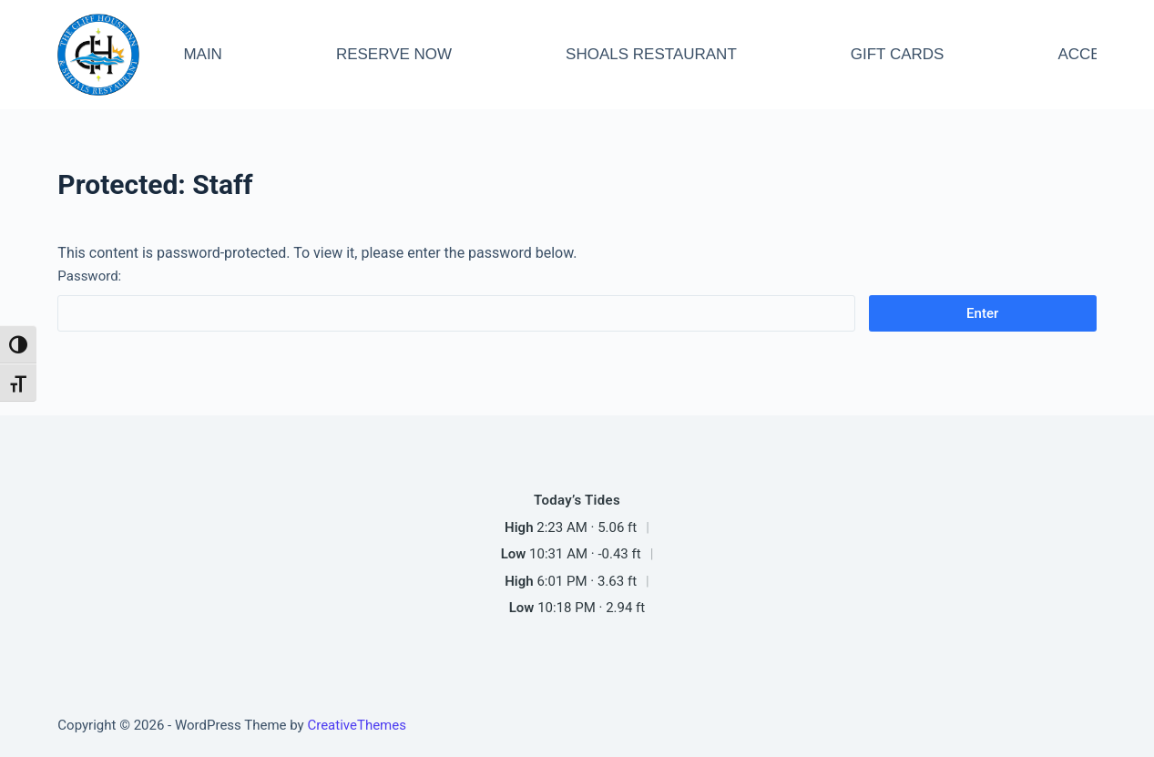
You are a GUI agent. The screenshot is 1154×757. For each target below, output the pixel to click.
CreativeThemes (356, 725)
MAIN (202, 54)
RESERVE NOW (394, 54)
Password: (455, 300)
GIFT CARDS (898, 54)
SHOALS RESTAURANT (651, 54)
